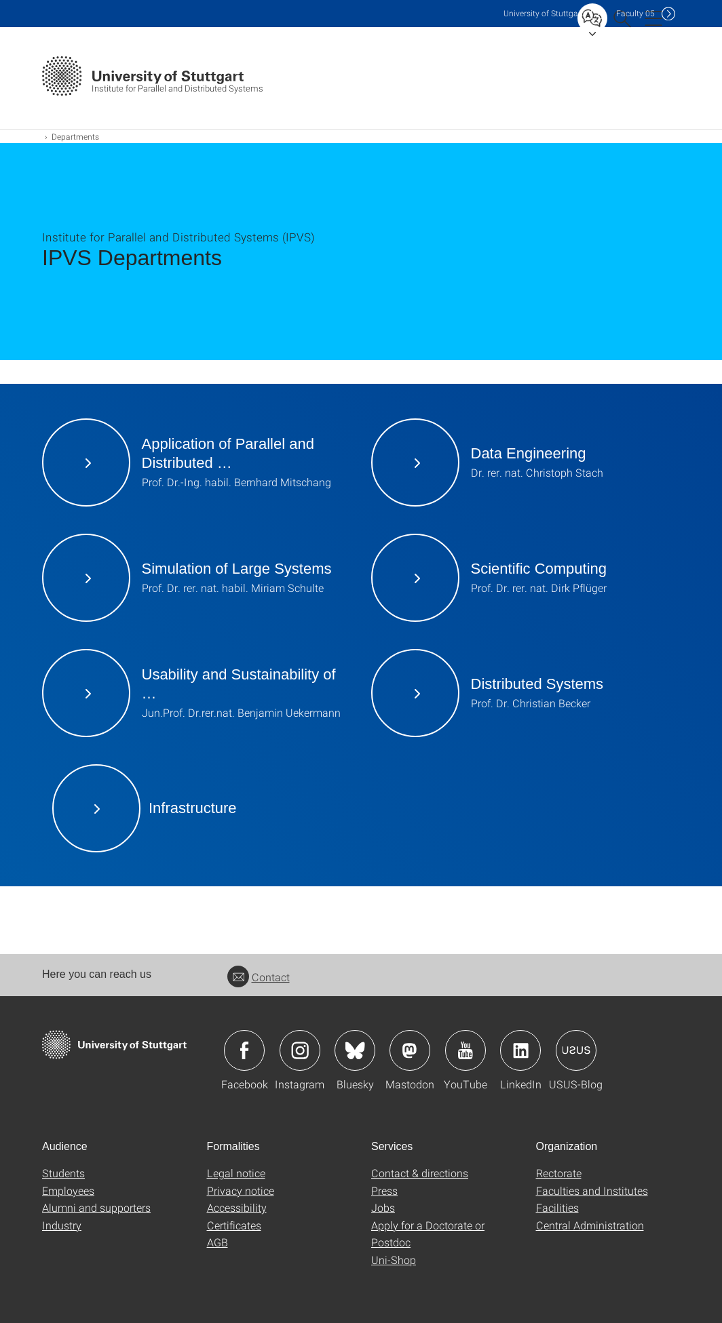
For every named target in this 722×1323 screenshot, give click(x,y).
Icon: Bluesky (355, 1050)
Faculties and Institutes (592, 1190)
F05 (635, 13)
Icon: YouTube (465, 1050)
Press (384, 1190)
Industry (61, 1225)
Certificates (234, 1225)
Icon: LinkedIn (520, 1050)
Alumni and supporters (96, 1207)
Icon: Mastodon (410, 1050)
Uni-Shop (393, 1259)
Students (63, 1173)
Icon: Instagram (300, 1050)
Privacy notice (240, 1190)
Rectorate (559, 1173)
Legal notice (236, 1173)
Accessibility (237, 1207)
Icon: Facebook (244, 1050)
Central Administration (590, 1225)
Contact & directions (419, 1173)
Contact (258, 977)
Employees (68, 1190)
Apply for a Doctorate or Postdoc (427, 1234)
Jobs (383, 1207)
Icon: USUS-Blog (576, 1050)
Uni (544, 13)
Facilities (557, 1207)
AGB (217, 1242)
